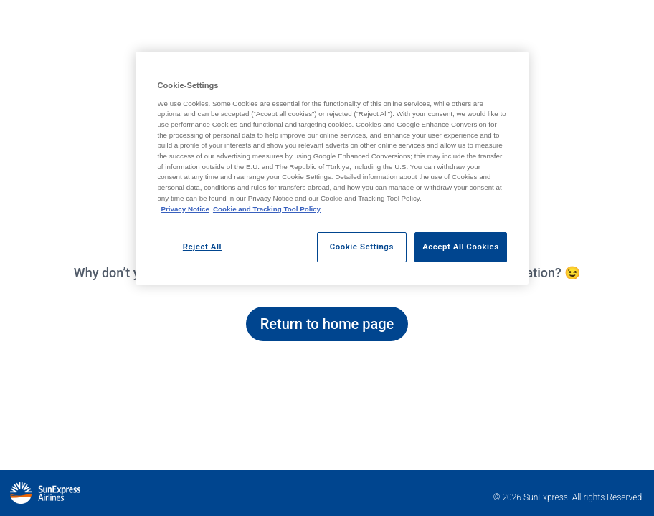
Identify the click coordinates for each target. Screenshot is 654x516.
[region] (332, 168)
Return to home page (327, 324)
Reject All (202, 247)
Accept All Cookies (460, 247)
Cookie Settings (362, 247)
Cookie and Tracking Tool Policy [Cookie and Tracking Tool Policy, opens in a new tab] (267, 209)
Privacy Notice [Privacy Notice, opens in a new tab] (185, 209)
